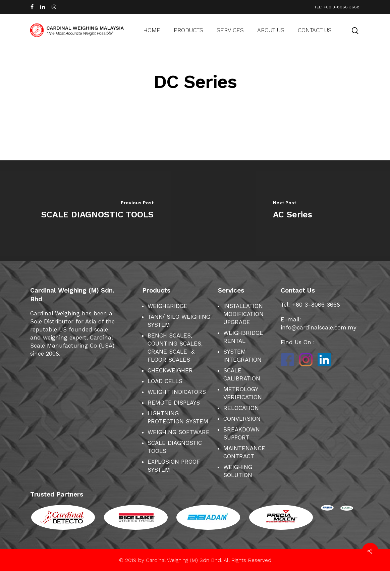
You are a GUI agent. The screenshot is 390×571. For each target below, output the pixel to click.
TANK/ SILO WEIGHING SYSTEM (179, 320)
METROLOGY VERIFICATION (242, 393)
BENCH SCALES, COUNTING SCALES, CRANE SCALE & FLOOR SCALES (175, 347)
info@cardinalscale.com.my (318, 327)
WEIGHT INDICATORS (177, 391)
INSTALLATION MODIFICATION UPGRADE (243, 314)
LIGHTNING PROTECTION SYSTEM (178, 417)
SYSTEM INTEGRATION (242, 355)
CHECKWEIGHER (170, 370)
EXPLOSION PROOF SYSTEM (174, 465)
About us (270, 30)
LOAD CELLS (165, 381)
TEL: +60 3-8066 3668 (336, 7)
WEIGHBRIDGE (167, 306)
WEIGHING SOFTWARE (179, 432)
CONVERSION (242, 418)
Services (230, 30)
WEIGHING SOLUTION (237, 471)
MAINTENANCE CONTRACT (244, 452)
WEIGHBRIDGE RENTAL (243, 336)
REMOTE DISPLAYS (174, 402)
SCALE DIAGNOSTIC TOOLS (175, 446)
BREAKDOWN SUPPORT (241, 433)
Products (188, 30)
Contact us (315, 30)
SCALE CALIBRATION (241, 374)
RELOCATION (241, 408)
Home (151, 30)
